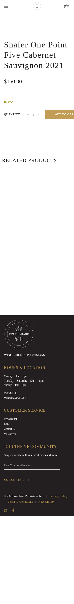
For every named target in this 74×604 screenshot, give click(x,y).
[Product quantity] (33, 202)
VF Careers (10, 521)
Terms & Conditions (20, 589)
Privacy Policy (59, 584)
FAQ (6, 511)
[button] (66, 6)
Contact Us (9, 516)
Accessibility (46, 589)
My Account (10, 506)
